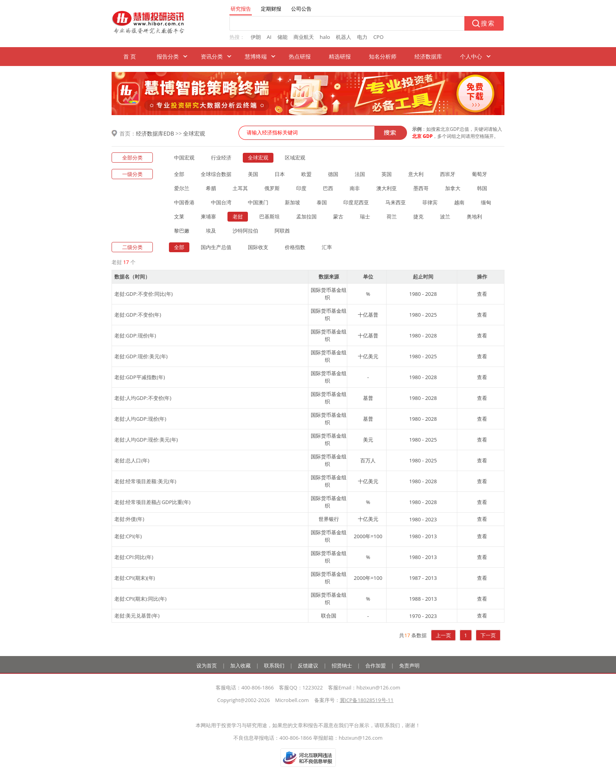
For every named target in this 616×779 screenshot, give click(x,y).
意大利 (416, 174)
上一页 (443, 635)
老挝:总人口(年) (131, 460)
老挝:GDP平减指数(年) (139, 377)
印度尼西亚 (356, 202)
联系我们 (274, 665)
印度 (301, 188)
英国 (386, 174)
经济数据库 (428, 56)
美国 (253, 174)
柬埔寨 (208, 216)
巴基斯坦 (269, 216)
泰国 (322, 202)
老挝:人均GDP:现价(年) (140, 418)
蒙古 (338, 216)
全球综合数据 (216, 174)
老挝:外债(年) (129, 518)
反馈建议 (308, 665)
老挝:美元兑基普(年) (137, 615)
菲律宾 (430, 202)
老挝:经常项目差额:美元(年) (145, 481)
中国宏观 (184, 157)
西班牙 (447, 174)
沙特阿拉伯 (245, 230)
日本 (280, 174)
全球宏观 (194, 133)
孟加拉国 (306, 216)
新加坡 (292, 202)
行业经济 (221, 157)
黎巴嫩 (181, 230)
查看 (482, 293)
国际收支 (258, 247)
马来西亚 (395, 202)
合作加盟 (375, 665)
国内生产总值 (216, 247)
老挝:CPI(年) (128, 536)
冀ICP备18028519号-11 (367, 700)
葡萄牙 (479, 174)
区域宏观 (295, 157)
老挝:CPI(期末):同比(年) (140, 598)
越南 (459, 202)
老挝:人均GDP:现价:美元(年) (146, 439)
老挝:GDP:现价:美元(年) (141, 356)
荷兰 (392, 216)
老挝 (238, 216)
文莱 (179, 216)
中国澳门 (258, 202)
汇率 (327, 247)
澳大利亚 (386, 188)
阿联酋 (282, 230)
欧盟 (306, 174)
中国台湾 (221, 202)
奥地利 (474, 216)
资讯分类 (212, 56)
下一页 (488, 635)
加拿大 (452, 188)
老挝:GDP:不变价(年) (137, 314)
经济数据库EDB (155, 133)
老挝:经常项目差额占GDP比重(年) (152, 502)
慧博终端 (256, 56)
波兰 (445, 216)
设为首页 (206, 665)
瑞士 (365, 216)
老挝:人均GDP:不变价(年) (142, 397)
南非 (355, 188)
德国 (333, 174)
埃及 (211, 230)
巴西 (328, 188)
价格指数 (295, 247)
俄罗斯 (272, 188)
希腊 (211, 188)
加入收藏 (240, 665)
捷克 (418, 216)
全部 (179, 174)
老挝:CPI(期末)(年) (134, 577)
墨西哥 (421, 188)
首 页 (130, 56)
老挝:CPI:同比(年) (133, 557)
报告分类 (168, 56)
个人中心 (471, 56)
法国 (360, 174)
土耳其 (240, 188)
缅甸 (486, 202)
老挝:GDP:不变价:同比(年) (143, 293)
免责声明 (409, 665)
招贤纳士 (342, 665)
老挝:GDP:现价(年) (135, 335)
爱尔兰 (181, 188)
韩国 (482, 188)
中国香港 (184, 202)
